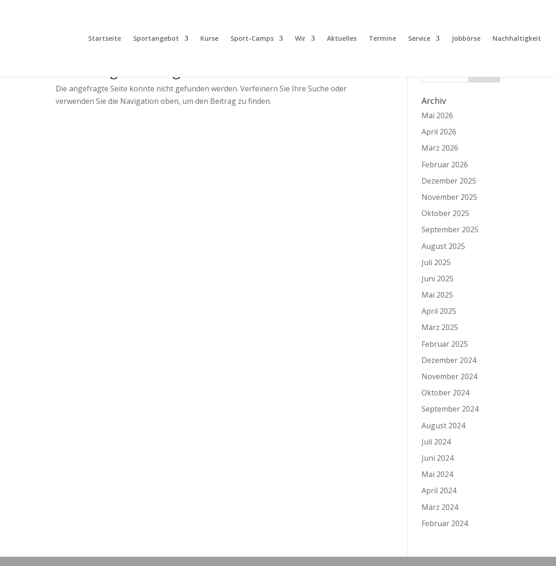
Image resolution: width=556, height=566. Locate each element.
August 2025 (443, 246)
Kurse (209, 39)
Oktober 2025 (445, 213)
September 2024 (450, 409)
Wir (300, 39)
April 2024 (439, 490)
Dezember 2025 (449, 181)
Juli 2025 (436, 262)
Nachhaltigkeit (516, 39)
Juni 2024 (438, 458)
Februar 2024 (445, 523)
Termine (382, 39)
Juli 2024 (436, 442)
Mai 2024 (437, 474)
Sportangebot (156, 39)
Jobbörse (466, 39)
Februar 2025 (445, 344)
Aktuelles (342, 39)
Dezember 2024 (449, 360)
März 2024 (440, 507)
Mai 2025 (437, 295)
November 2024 (449, 376)
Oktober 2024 (445, 393)
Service (419, 39)
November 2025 (449, 197)
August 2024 (443, 425)
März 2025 (440, 327)
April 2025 (439, 311)
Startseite (104, 39)
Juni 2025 (438, 278)
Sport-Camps (252, 39)
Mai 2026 (437, 115)
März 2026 (440, 148)
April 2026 (439, 132)
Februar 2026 (445, 164)
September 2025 (450, 229)
